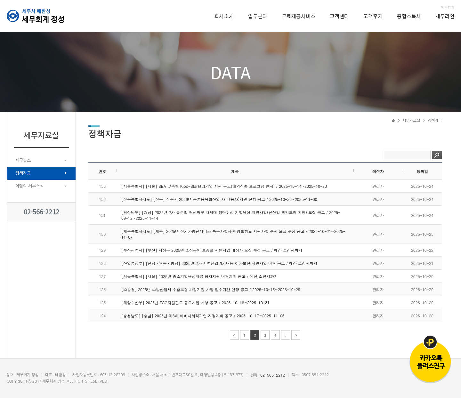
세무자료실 (411, 121)
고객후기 (373, 16)
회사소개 (224, 16)
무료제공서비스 (298, 16)
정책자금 (23, 173)
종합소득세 (409, 16)
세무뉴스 (23, 160)
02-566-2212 (41, 211)
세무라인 (445, 16)
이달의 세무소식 (29, 186)
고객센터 (339, 16)
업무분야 (257, 16)
